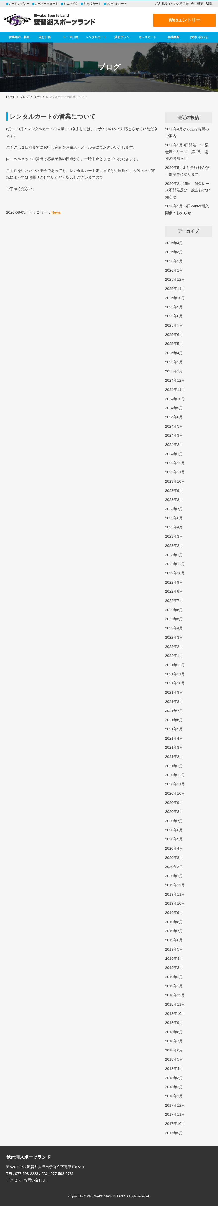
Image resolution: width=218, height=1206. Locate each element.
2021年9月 (174, 692)
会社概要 (197, 3)
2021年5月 (174, 729)
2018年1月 (174, 1096)
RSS (209, 3)
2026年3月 (174, 252)
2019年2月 (174, 977)
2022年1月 (174, 655)
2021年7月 (174, 711)
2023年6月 (174, 518)
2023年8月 (174, 499)
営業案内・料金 (19, 37)
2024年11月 (175, 389)
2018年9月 (174, 1022)
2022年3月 (174, 637)
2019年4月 (174, 958)
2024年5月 (174, 426)
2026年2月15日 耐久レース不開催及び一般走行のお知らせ (187, 190)
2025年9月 (174, 307)
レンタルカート (96, 37)
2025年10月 (175, 298)
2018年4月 (174, 1068)
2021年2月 (174, 756)
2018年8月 (174, 1032)
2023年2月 (174, 545)
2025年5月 (174, 343)
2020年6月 (174, 830)
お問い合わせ (199, 37)
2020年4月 (174, 848)
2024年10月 (175, 399)
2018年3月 (174, 1078)
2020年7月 (174, 821)
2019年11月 (175, 894)
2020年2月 (174, 867)
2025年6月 (174, 334)
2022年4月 (174, 628)
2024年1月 (174, 454)
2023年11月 (175, 472)
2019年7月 (174, 931)
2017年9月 (174, 1133)
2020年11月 (175, 784)
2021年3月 (174, 747)
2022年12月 (175, 564)
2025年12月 (175, 279)
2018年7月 (174, 1041)
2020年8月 (174, 811)
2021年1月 (174, 766)
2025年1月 (174, 371)
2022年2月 (174, 646)
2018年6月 (174, 1050)
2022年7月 (174, 600)
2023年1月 (174, 555)
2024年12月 (175, 380)
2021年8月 (174, 701)
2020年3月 (174, 857)
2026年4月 (174, 243)
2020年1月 (174, 876)
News (56, 212)
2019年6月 (174, 940)
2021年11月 (175, 674)
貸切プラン (121, 37)
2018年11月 (175, 1004)
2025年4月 (174, 353)
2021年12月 (175, 665)
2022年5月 (174, 619)
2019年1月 (174, 986)
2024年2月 (174, 444)
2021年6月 (174, 720)
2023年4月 (174, 527)
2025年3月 (174, 362)
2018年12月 (175, 995)
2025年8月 (174, 316)
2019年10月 (175, 903)
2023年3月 (174, 536)
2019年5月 (174, 949)
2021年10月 (175, 683)
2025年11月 (175, 288)
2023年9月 (174, 490)
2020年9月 (174, 802)
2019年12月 (175, 885)
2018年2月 (174, 1087)
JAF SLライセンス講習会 (172, 3)
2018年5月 (174, 1059)
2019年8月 (174, 922)
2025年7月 (174, 325)
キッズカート (147, 37)
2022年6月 (174, 610)
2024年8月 (174, 417)
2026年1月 (174, 270)
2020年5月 (174, 839)
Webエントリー (184, 20)
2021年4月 (174, 738)
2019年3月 (174, 967)
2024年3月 (174, 435)
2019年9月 (174, 912)
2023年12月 (175, 463)
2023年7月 (174, 509)
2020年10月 (175, 793)
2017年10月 (175, 1123)
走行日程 (45, 37)
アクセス (13, 1180)
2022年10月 (175, 573)
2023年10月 (175, 481)
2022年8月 (174, 591)
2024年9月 (174, 408)
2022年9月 (174, 582)
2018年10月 (175, 1013)
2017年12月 (175, 1105)
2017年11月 (175, 1114)
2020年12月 (175, 775)
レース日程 (70, 37)
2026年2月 (174, 261)
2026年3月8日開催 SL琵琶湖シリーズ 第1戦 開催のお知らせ (186, 151)
